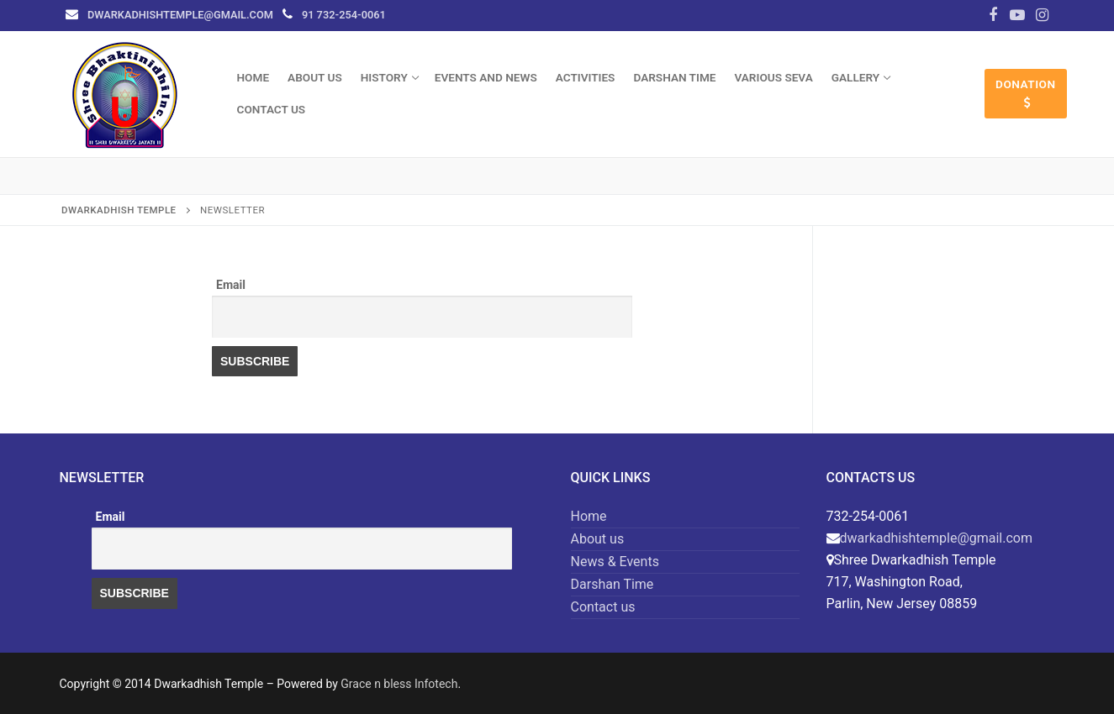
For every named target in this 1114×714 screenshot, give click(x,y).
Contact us (603, 607)
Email (231, 284)
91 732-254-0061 (344, 14)
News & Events (615, 562)
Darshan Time (612, 584)
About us (598, 539)
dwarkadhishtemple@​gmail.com (180, 14)
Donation (1025, 93)
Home (589, 516)
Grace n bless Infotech (399, 683)
